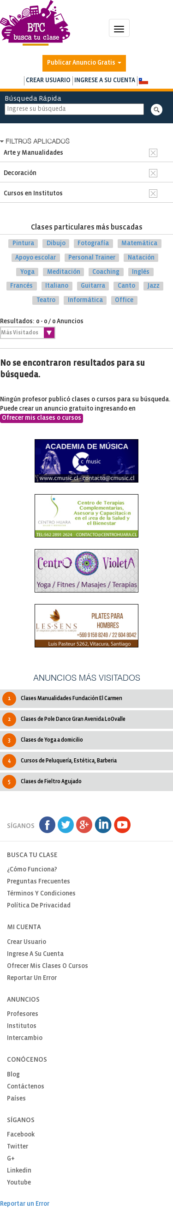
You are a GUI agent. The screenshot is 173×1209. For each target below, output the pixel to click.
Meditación (63, 272)
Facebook (21, 1135)
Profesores (22, 1014)
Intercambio (24, 1038)
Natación (141, 258)
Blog (13, 1075)
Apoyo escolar (35, 258)
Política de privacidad (39, 906)
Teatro (45, 300)
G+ (11, 1159)
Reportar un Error (32, 978)
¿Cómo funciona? (32, 870)
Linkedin (19, 1171)
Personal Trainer (91, 258)
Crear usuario (48, 81)
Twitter (17, 1147)
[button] (143, 81)
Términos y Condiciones (41, 894)
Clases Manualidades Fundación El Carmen (62, 699)
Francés (21, 286)
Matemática (139, 244)
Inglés (140, 272)
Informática (85, 300)
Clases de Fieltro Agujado (42, 782)
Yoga (27, 272)
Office (124, 300)
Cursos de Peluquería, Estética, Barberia (59, 761)
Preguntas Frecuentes (38, 882)
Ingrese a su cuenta (104, 81)
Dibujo (56, 244)
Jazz (154, 286)
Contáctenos (25, 1087)
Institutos (21, 1026)
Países (16, 1099)
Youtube (19, 1183)
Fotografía (93, 244)
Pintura (23, 244)
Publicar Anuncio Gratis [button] (84, 63)
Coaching (105, 272)
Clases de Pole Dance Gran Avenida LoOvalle (63, 719)
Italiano (56, 286)
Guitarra (93, 286)
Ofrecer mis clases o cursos (41, 418)
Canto (126, 286)
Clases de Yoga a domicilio (42, 740)
